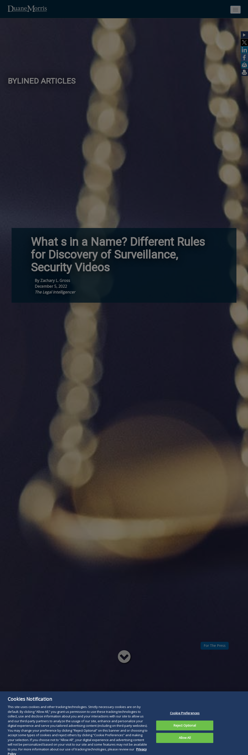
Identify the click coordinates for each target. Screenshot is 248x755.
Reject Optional (185, 728)
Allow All (185, 740)
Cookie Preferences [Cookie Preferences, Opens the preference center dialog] (185, 715)
